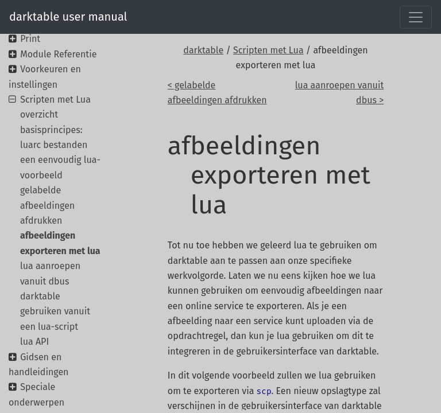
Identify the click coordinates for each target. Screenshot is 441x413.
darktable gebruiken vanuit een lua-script (55, 311)
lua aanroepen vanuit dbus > (339, 93)
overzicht (39, 114)
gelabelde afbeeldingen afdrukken (47, 205)
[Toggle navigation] (416, 17)
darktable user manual (68, 17)
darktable (203, 50)
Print (30, 38)
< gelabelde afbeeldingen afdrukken (217, 93)
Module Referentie (58, 54)
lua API (34, 341)
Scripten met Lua (268, 50)
